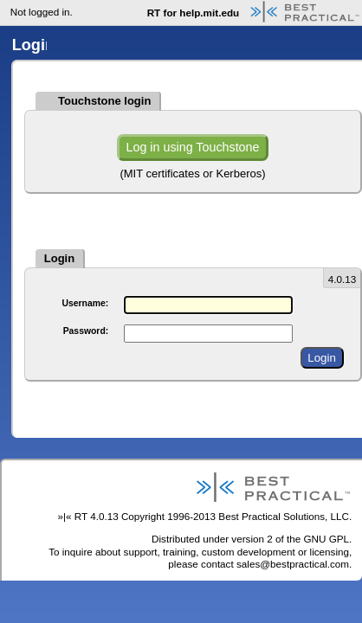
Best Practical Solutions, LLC (283, 516)
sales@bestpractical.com (292, 563)
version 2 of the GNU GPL (290, 538)
